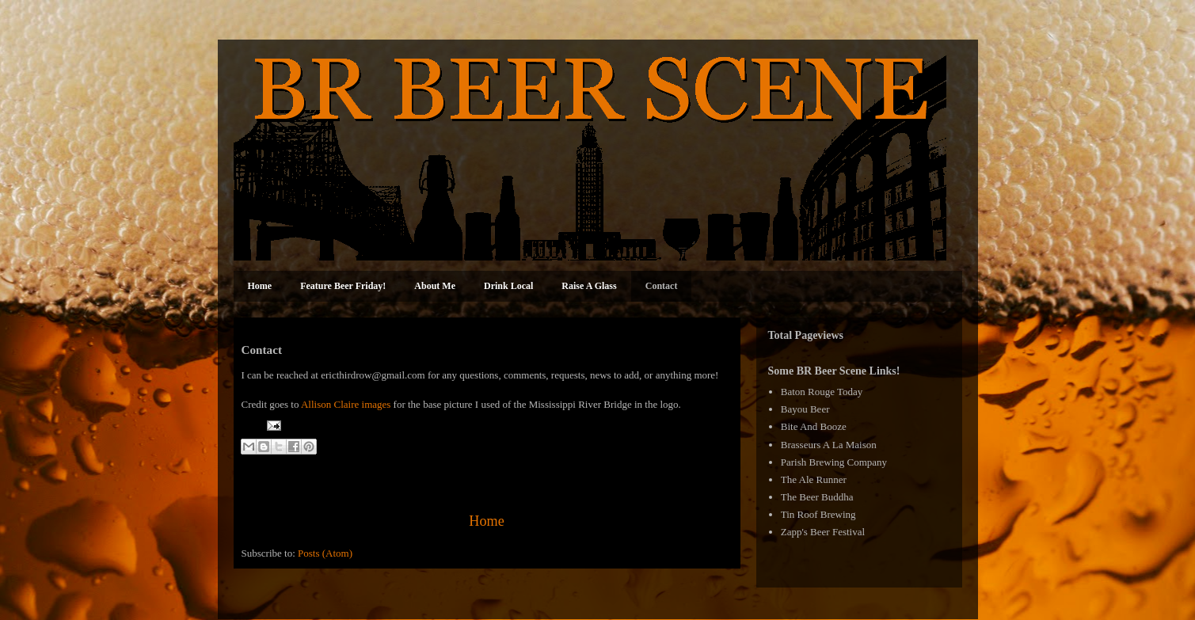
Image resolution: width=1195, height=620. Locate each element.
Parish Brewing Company (834, 462)
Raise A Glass (588, 285)
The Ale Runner (814, 479)
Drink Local (508, 285)
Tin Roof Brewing (818, 514)
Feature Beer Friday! (343, 285)
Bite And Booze (814, 426)
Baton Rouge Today (822, 391)
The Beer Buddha (817, 497)
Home (260, 285)
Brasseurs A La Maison (829, 445)
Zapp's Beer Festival (823, 532)
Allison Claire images (345, 404)
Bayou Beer (805, 409)
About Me (434, 285)
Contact (661, 285)
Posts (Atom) (325, 553)
